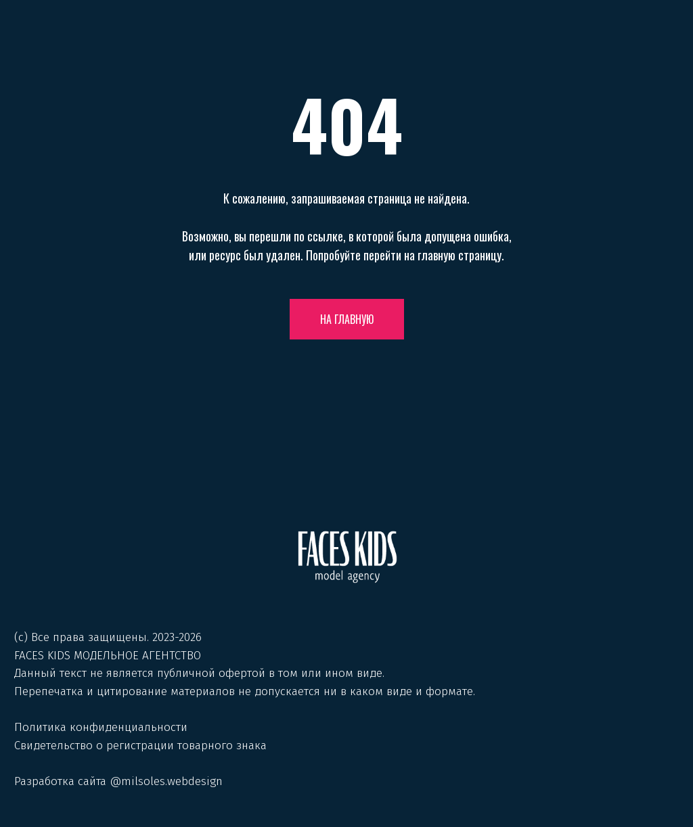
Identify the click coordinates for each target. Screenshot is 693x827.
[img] (347, 557)
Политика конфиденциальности (100, 727)
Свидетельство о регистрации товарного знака (140, 745)
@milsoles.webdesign (166, 781)
